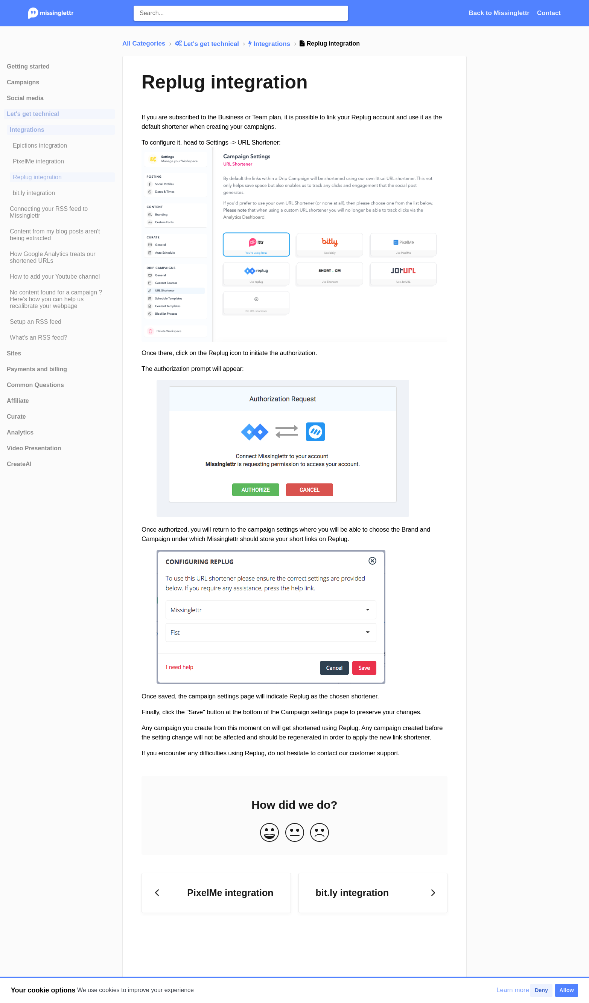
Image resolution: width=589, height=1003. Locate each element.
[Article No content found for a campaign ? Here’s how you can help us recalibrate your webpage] (59, 299)
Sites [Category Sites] (14, 353)
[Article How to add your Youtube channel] (59, 277)
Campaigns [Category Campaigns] (23, 82)
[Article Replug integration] (59, 177)
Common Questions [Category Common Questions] (35, 385)
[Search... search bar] (241, 13)
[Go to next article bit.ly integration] (373, 893)
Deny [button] (541, 990)
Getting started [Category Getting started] (28, 66)
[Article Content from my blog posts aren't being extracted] (59, 235)
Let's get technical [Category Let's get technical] (33, 114)
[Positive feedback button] (269, 833)
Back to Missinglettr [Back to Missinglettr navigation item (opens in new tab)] (500, 13)
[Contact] (549, 13)
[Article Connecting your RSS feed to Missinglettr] (59, 212)
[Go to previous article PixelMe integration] (216, 893)
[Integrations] (270, 43)
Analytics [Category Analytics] (20, 432)
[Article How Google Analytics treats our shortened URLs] (59, 257)
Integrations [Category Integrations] (27, 130)
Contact (549, 13)
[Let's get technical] (208, 43)
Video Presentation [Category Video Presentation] (34, 448)
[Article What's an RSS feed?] (59, 338)
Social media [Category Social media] (25, 98)
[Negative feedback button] (319, 833)
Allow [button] (566, 990)
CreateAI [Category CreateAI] (19, 464)
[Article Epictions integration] (59, 146)
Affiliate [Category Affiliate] (18, 401)
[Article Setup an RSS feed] (59, 322)
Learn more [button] (512, 990)
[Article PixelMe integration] (59, 161)
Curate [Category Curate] (16, 416)
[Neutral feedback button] (294, 833)
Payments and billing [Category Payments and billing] (37, 369)
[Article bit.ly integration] (59, 193)
